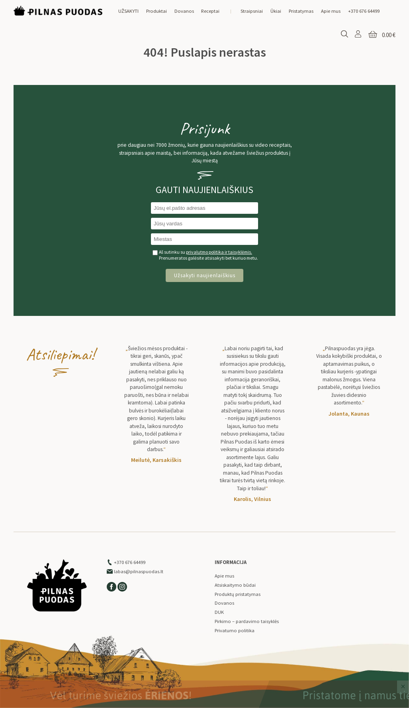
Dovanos (184, 11)
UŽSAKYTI (128, 11)
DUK (219, 612)
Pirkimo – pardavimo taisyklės (247, 621)
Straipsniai (252, 11)
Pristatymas (301, 11)
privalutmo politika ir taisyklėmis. (219, 252)
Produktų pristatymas (237, 594)
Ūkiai (275, 11)
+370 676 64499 (364, 11)
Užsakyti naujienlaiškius (204, 275)
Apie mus (331, 11)
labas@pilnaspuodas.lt (135, 571)
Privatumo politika (234, 630)
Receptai (210, 11)
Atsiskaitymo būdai (235, 585)
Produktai (156, 11)
